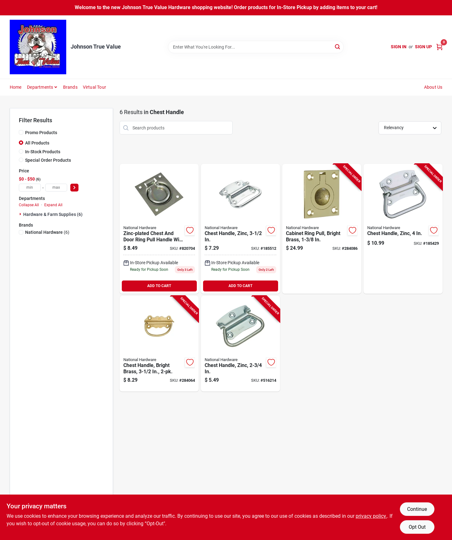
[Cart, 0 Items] (439, 47)
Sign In (398, 46)
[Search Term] (256, 47)
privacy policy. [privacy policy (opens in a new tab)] (371, 516)
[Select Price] (74, 187)
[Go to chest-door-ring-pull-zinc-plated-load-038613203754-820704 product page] (159, 229)
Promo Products (41, 132)
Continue (417, 509)
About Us (433, 87)
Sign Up (423, 46)
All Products (37, 142)
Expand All (53, 205)
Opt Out (417, 527)
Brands (70, 87)
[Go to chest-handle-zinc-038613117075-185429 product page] (403, 229)
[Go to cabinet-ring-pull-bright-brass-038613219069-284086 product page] (321, 229)
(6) (47, 232)
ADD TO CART (159, 286)
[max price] (56, 187)
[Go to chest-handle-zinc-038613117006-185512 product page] (240, 229)
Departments (40, 87)
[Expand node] (21, 214)
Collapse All (29, 205)
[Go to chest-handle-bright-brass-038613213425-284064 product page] (159, 343)
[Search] (337, 46)
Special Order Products (48, 160)
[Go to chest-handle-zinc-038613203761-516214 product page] (240, 343)
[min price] (30, 187)
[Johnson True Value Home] (38, 47)
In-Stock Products (42, 151)
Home (16, 87)
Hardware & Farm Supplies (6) (53, 214)
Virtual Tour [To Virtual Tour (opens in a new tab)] (94, 87)
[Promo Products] (21, 132)
